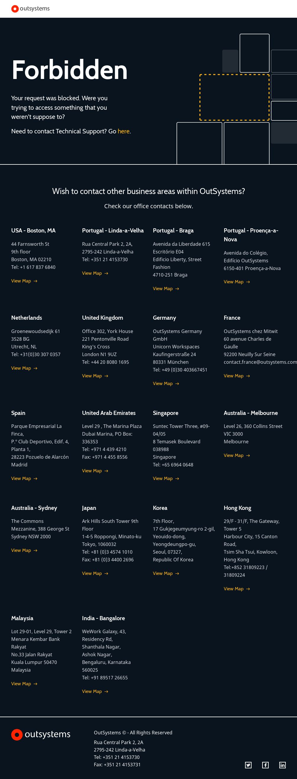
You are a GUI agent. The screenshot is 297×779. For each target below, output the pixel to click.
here (124, 131)
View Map (21, 281)
